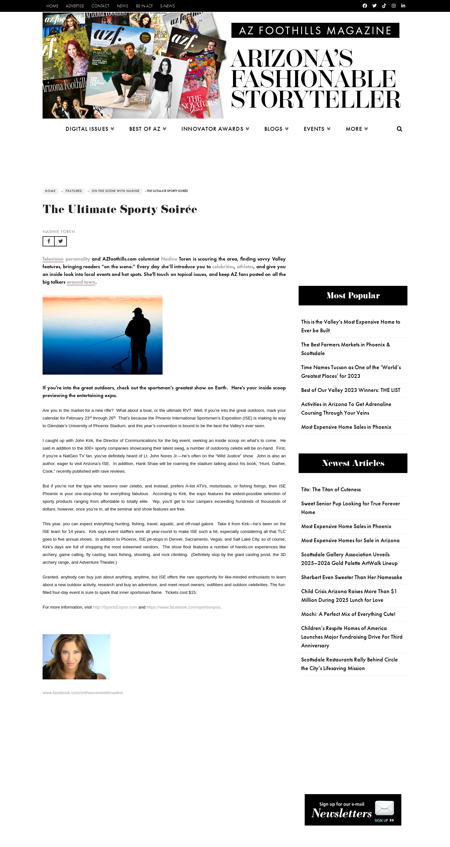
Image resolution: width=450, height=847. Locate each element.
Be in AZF (144, 6)
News (122, 6)
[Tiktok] (384, 6)
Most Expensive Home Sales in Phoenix (346, 426)
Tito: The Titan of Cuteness (331, 489)
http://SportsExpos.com (115, 607)
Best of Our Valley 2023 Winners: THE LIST (350, 390)
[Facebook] (365, 6)
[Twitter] (374, 6)
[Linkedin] (403, 6)
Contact (100, 6)
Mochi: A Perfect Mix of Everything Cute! (348, 614)
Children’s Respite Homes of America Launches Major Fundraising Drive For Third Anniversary (352, 637)
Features (74, 191)
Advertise (75, 6)
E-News (167, 6)
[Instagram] (394, 6)
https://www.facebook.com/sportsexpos (183, 607)
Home (52, 6)
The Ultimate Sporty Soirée (120, 211)
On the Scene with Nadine (116, 191)
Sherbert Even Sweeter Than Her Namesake (351, 577)
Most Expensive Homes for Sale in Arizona (350, 540)
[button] (49, 241)
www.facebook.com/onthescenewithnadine (83, 692)
